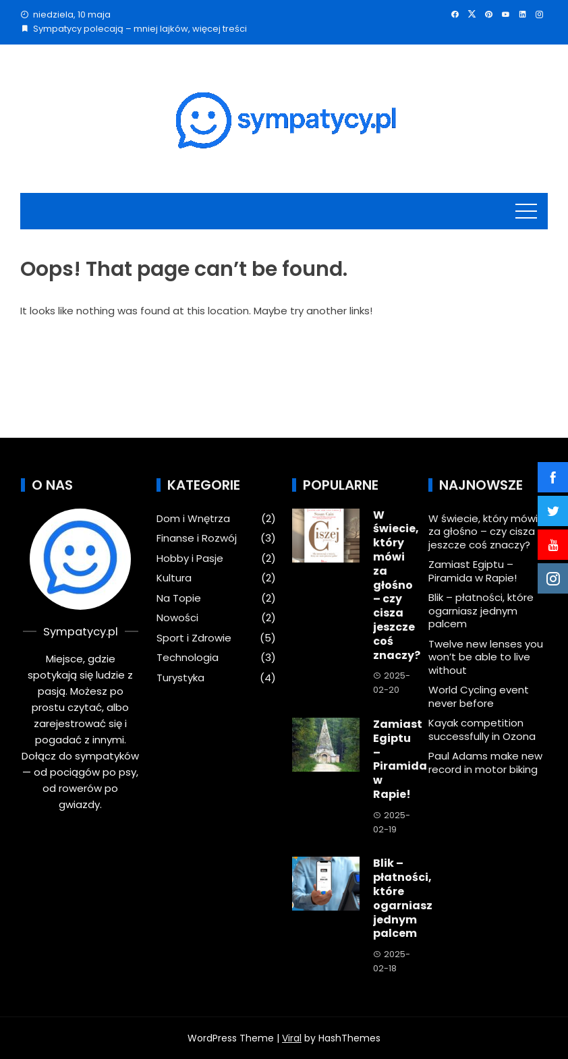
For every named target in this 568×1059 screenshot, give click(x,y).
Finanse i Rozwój (197, 538)
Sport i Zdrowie (194, 638)
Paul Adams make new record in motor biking (485, 762)
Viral (292, 1038)
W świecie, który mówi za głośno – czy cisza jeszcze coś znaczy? (396, 585)
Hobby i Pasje (190, 558)
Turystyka (180, 678)
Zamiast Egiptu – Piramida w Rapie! (400, 759)
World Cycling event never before (478, 696)
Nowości (177, 618)
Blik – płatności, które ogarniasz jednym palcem (402, 898)
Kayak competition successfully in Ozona (482, 729)
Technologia (188, 657)
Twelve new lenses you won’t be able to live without (485, 657)
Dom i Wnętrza (193, 518)
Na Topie (179, 598)
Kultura (174, 578)
